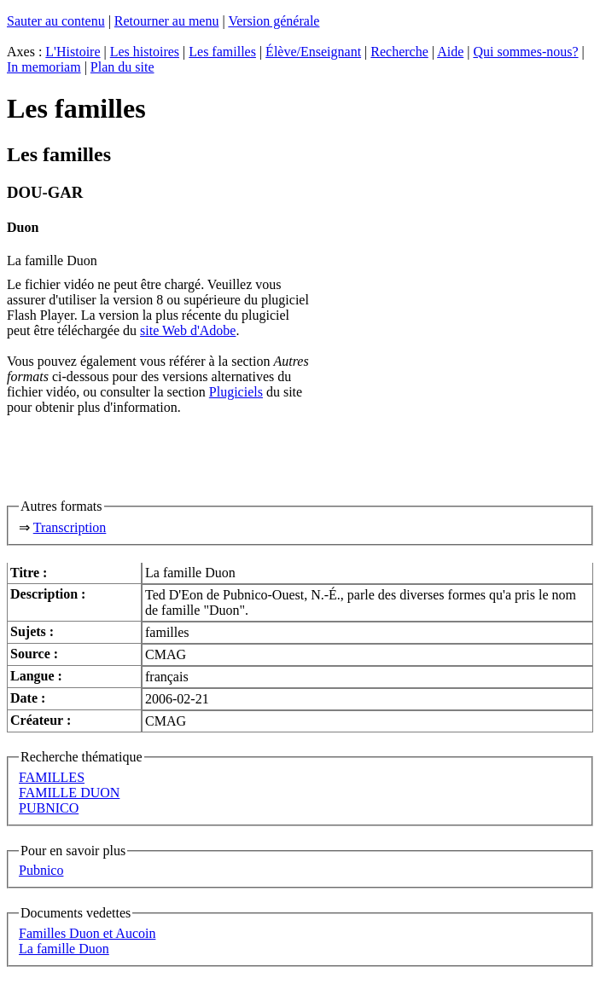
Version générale (273, 21)
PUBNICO (49, 808)
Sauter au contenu (56, 21)
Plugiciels (236, 392)
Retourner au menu (166, 21)
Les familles (222, 51)
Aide (450, 51)
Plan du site (122, 67)
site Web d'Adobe (188, 330)
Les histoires (144, 51)
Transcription (70, 527)
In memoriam (44, 67)
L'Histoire (72, 51)
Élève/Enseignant (313, 51)
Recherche (399, 51)
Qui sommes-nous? (525, 51)
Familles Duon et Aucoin (87, 933)
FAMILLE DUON (69, 792)
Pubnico (41, 870)
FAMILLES (51, 777)
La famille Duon (64, 948)
